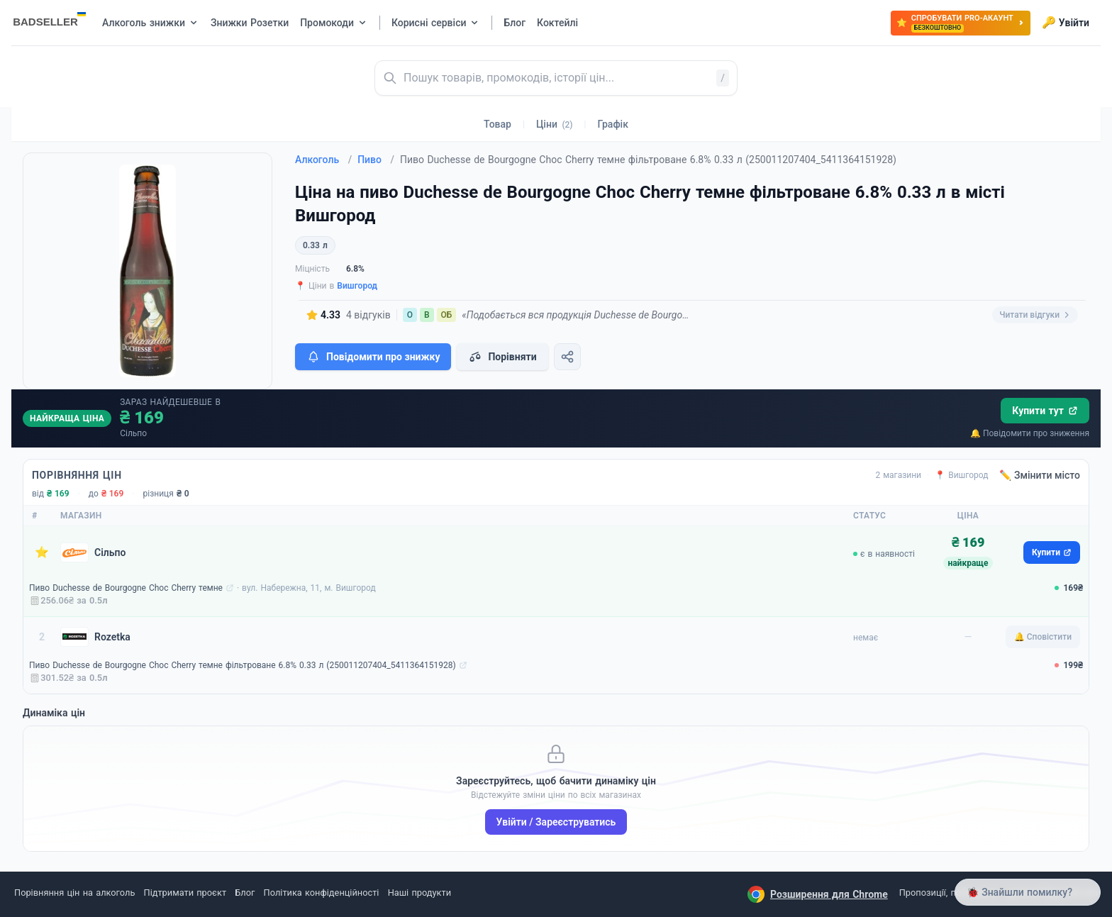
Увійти (1065, 22)
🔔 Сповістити (1043, 637)
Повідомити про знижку (373, 357)
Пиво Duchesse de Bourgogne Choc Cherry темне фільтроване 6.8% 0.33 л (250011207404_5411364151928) (242, 665)
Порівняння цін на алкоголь (74, 892)
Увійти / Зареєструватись (556, 822)
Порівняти (502, 357)
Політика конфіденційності (321, 892)
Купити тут (1045, 410)
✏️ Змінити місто (1039, 475)
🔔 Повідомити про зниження (1029, 433)
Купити (1052, 552)
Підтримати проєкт (185, 892)
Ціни (554, 124)
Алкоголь (323, 159)
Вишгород (357, 286)
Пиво (375, 159)
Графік (613, 124)
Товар (497, 124)
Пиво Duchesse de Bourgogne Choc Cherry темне (126, 588)
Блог (245, 892)
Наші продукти (419, 892)
